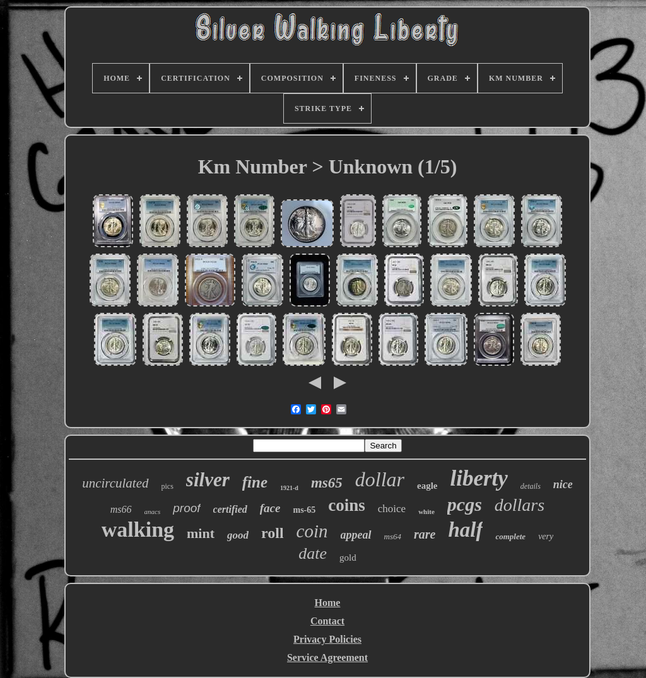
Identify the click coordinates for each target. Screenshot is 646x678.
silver (208, 480)
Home (328, 602)
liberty (478, 478)
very (545, 536)
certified (230, 509)
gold (347, 557)
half (465, 529)
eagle (427, 486)
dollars (519, 505)
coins (346, 505)
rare (424, 534)
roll (272, 533)
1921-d (289, 487)
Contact (327, 621)
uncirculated (115, 483)
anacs (152, 511)
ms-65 (304, 510)
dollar (379, 479)
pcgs (464, 504)
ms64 (392, 536)
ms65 (327, 483)
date (312, 553)
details (530, 486)
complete (510, 536)
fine (254, 482)
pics (167, 486)
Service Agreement (327, 657)
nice (563, 484)
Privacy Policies (327, 639)
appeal (356, 535)
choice (392, 509)
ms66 (121, 509)
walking (138, 529)
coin (312, 531)
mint (200, 533)
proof (186, 508)
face (270, 508)
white (426, 511)
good (238, 535)
